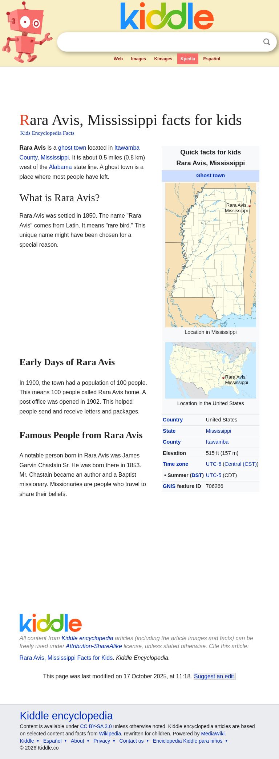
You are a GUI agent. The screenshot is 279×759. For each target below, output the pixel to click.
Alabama (60, 167)
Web (118, 58)
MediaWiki (213, 733)
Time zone (175, 464)
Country (173, 420)
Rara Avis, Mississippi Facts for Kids (66, 658)
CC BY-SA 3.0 (96, 726)
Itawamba (217, 442)
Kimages (163, 58)
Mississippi (218, 431)
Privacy (101, 741)
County (172, 442)
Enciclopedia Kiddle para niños (187, 741)
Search (266, 42)
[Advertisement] (140, 87)
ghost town (72, 148)
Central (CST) (241, 464)
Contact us (132, 741)
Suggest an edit (214, 676)
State (169, 431)
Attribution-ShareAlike (94, 646)
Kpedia (188, 58)
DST (196, 475)
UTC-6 (213, 464)
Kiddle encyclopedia (87, 638)
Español (211, 58)
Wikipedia (110, 733)
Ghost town (210, 175)
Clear (252, 42)
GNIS (169, 486)
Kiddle (27, 741)
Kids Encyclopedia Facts (47, 133)
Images (138, 58)
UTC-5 (213, 475)
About (77, 741)
